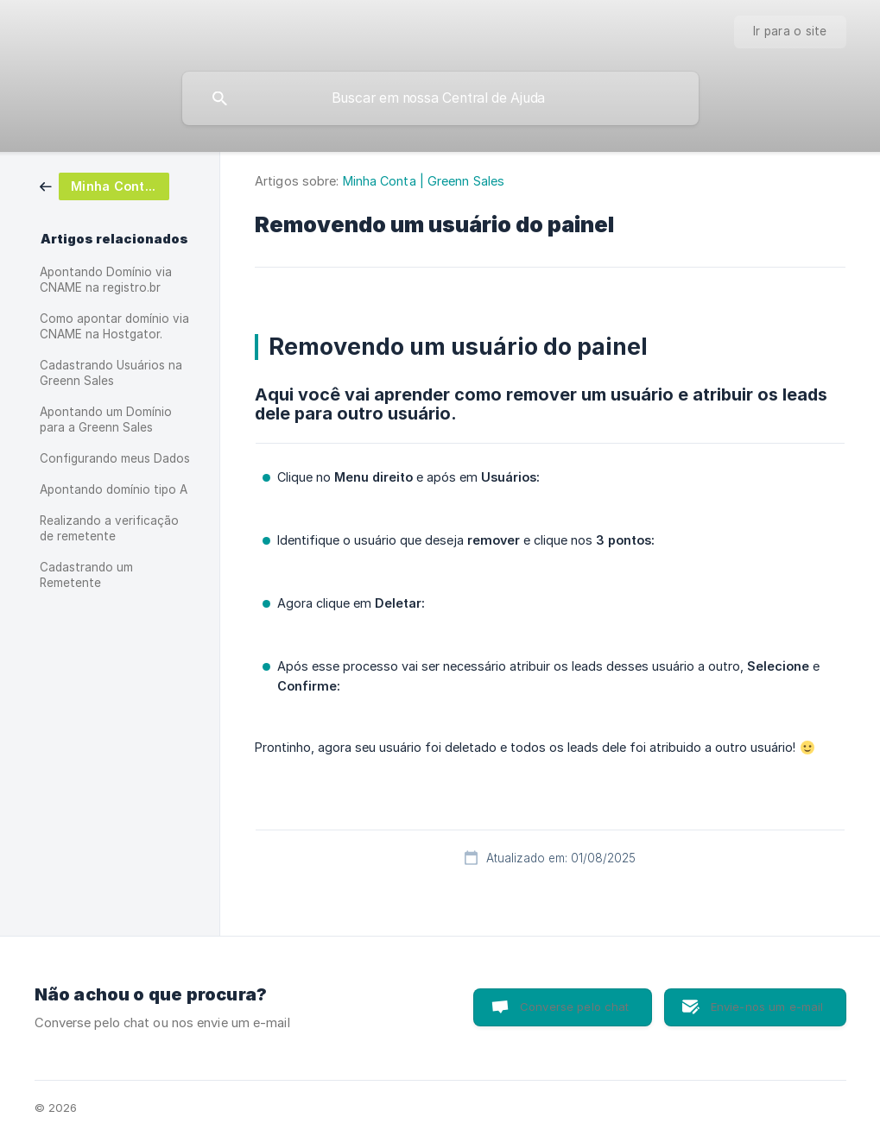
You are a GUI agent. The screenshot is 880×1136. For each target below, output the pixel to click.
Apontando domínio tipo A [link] (113, 489)
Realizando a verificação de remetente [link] (109, 528)
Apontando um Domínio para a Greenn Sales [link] (106, 419)
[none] (790, 32)
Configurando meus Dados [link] (115, 458)
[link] (104, 185)
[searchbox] (440, 98)
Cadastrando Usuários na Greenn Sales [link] (111, 373)
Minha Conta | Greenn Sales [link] (424, 181)
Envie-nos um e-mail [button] (767, 1006)
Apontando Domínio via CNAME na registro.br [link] (106, 279)
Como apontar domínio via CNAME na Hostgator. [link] (114, 326)
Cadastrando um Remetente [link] (86, 575)
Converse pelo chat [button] (575, 1006)
